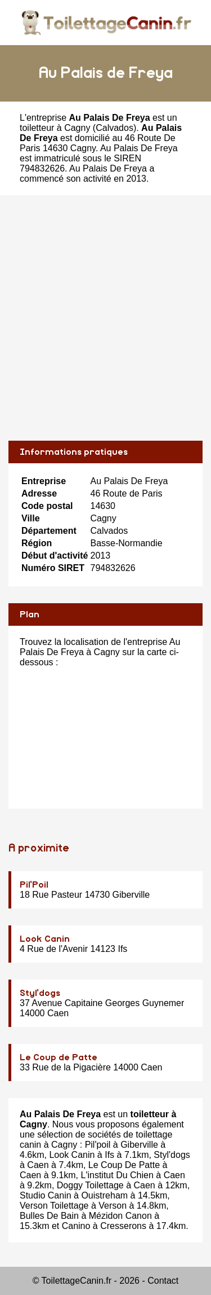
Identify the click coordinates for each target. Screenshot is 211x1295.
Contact (162, 1280)
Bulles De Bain (49, 1216)
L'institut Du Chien (117, 1175)
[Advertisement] (105, 318)
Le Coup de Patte (58, 1057)
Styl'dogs (40, 993)
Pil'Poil (34, 884)
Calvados (114, 128)
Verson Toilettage (54, 1205)
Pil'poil (98, 1144)
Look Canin (45, 938)
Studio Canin (45, 1195)
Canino (76, 1226)
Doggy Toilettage (90, 1185)
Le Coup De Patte (124, 1165)
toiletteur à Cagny (55, 128)
